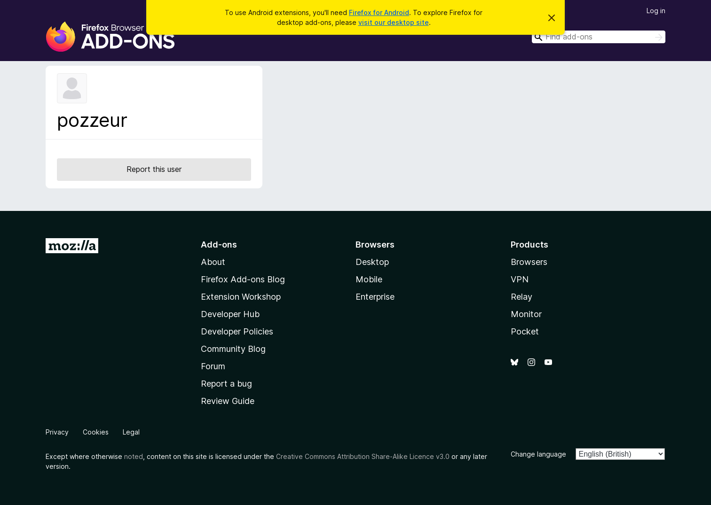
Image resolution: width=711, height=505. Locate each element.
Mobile (369, 279)
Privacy (57, 432)
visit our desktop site (393, 22)
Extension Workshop (241, 297)
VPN (520, 279)
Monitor (526, 314)
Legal (131, 432)
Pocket (525, 331)
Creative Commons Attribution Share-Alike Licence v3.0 (363, 456)
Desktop (372, 262)
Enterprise (375, 297)
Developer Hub (230, 314)
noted (133, 456)
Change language (538, 454)
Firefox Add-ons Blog (243, 279)
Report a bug (226, 383)
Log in (656, 11)
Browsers (529, 262)
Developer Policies (237, 331)
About (213, 262)
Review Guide (227, 401)
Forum (213, 366)
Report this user (154, 169)
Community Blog (233, 349)
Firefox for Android (379, 12)
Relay (521, 297)
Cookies (96, 432)
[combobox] (598, 37)
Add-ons (219, 244)
